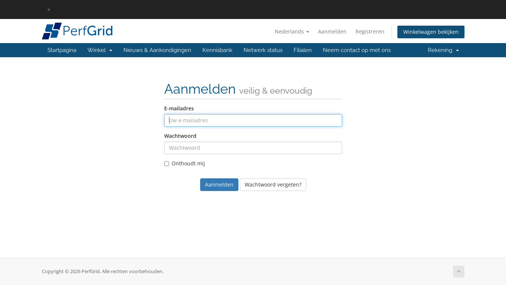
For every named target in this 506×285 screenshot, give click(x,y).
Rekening (443, 50)
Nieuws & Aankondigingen (157, 50)
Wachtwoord (180, 135)
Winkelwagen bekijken (431, 31)
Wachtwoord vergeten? (273, 184)
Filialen (303, 50)
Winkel (99, 50)
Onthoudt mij (184, 163)
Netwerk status (263, 50)
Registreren (369, 31)
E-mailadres (179, 108)
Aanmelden (332, 31)
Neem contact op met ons (357, 50)
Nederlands (292, 31)
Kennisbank (217, 50)
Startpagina (61, 50)
